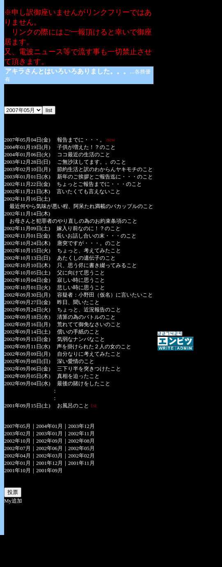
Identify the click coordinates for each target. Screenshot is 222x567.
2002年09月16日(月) (27, 324)
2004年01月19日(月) (27, 147)
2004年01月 (49, 426)
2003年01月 (49, 433)
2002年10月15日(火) (27, 250)
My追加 (13, 501)
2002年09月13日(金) (27, 339)
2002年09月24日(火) (27, 309)
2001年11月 (81, 463)
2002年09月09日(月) (27, 354)
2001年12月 (49, 463)
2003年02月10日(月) (27, 169)
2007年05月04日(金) (27, 140)
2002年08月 (81, 441)
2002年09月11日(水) (27, 346)
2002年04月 (17, 456)
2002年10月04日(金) (27, 280)
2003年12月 (81, 426)
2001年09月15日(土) (27, 405)
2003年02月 (17, 433)
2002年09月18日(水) (27, 317)
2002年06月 (49, 448)
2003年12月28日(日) (27, 162)
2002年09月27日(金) (27, 302)
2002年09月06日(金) (27, 369)
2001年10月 (17, 470)
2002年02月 (81, 456)
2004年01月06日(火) (27, 154)
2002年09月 (49, 441)
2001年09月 (49, 470)
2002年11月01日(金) (27, 236)
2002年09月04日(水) (27, 383)
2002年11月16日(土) (27, 199)
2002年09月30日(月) (27, 295)
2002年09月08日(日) (27, 361)
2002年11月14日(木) (27, 213)
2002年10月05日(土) (27, 273)
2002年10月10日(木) (27, 265)
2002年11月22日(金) (27, 184)
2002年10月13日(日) (27, 258)
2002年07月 (17, 448)
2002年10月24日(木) (27, 243)
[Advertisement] (111, 547)
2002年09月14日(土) (27, 332)
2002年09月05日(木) (27, 376)
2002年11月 (81, 433)
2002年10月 (17, 441)
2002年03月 (49, 456)
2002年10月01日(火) (27, 287)
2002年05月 (81, 448)
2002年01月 (17, 463)
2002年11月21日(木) (27, 191)
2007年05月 (17, 426)
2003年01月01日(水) (27, 177)
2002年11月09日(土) (27, 228)
